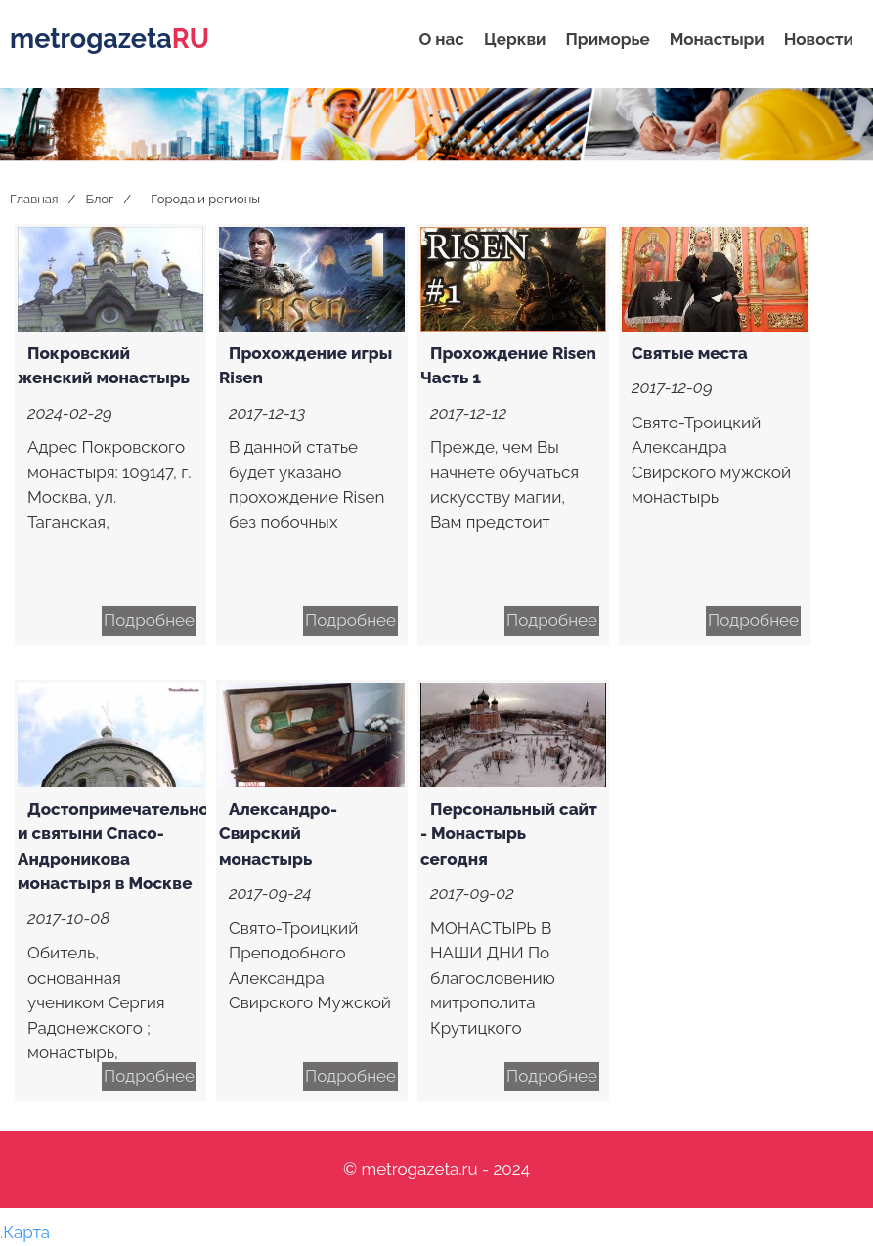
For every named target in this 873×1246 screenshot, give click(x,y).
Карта (26, 1232)
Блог (99, 199)
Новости (818, 39)
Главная (34, 199)
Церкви (515, 39)
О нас (441, 39)
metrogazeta (109, 38)
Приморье (608, 39)
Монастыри (717, 39)
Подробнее (149, 620)
